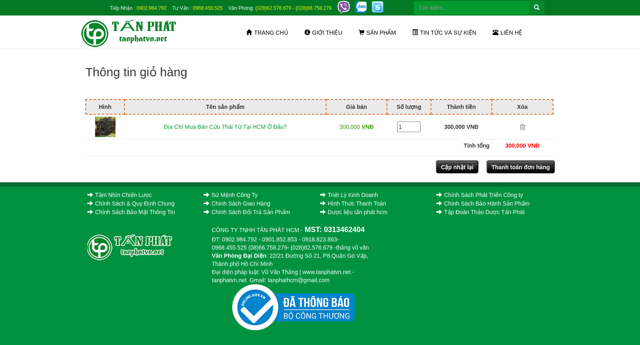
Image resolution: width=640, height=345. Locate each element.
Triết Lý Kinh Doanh (349, 195)
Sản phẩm (377, 32)
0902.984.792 (152, 8)
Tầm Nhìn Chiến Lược (119, 195)
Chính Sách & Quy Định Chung (131, 203)
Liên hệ (507, 32)
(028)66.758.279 (313, 8)
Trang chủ (267, 32)
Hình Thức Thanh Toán (353, 203)
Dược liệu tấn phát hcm (353, 212)
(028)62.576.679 (273, 8)
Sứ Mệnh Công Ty (231, 195)
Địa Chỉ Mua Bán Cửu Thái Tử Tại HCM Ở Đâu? (225, 127)
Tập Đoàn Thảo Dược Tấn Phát (480, 212)
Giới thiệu (323, 32)
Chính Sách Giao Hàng (237, 203)
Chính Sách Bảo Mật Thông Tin (131, 212)
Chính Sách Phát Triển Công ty (479, 195)
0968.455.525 (207, 8)
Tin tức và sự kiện (444, 32)
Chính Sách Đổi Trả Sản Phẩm (247, 212)
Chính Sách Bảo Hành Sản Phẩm (482, 203)
